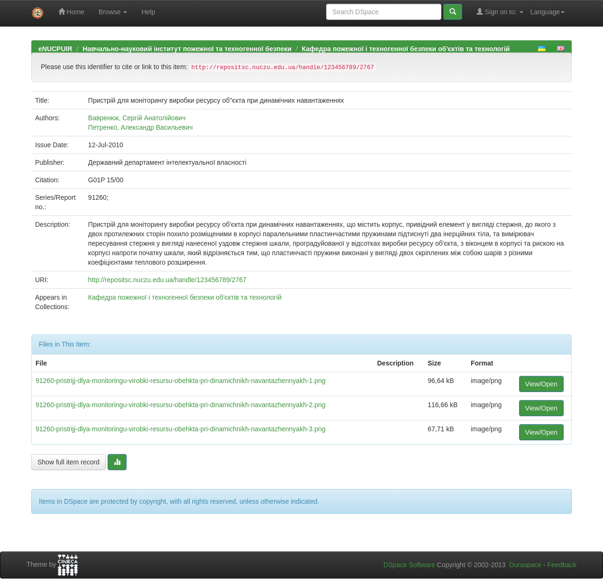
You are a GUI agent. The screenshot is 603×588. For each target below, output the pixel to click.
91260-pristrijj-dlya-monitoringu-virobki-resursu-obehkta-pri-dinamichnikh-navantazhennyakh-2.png (181, 405)
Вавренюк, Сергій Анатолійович (137, 118)
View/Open (541, 384)
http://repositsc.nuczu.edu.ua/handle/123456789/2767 (167, 280)
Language (547, 12)
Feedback (562, 565)
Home (71, 12)
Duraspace (525, 565)
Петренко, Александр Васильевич (140, 127)
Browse (113, 12)
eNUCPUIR (55, 49)
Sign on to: (499, 12)
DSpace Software (409, 565)
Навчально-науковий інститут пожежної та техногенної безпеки (187, 49)
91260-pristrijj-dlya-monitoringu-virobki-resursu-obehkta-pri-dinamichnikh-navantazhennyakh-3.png (181, 429)
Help (148, 12)
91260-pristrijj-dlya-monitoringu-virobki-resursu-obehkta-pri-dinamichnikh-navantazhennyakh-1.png (181, 380)
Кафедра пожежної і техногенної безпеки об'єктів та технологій (406, 49)
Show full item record (68, 462)
